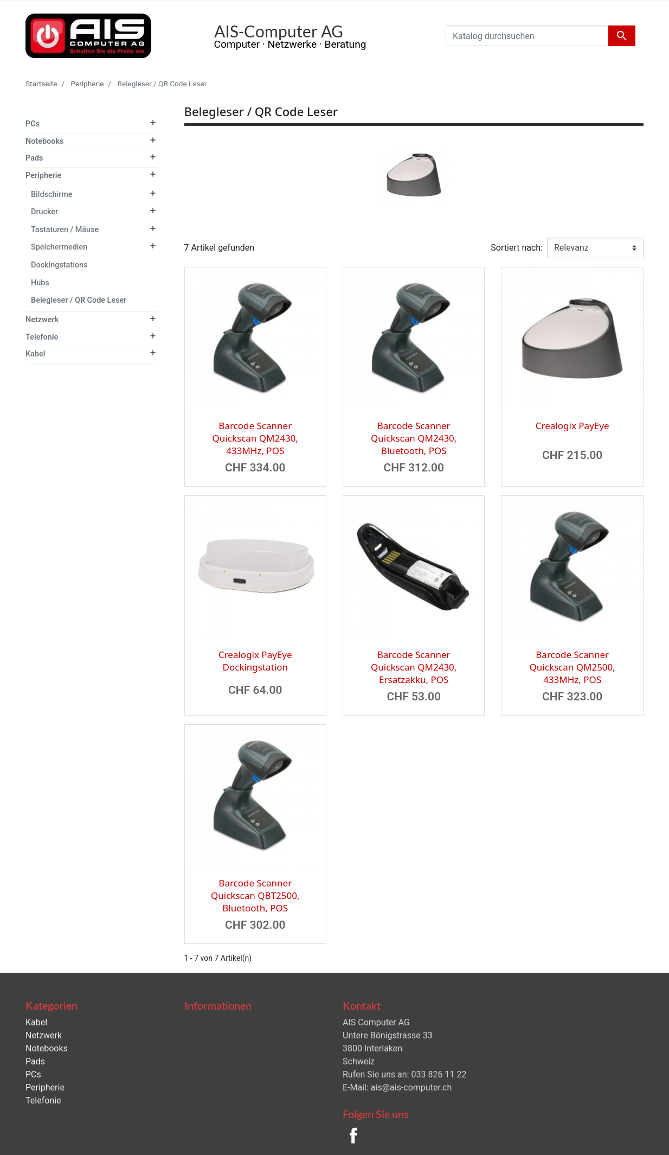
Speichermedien (59, 247)
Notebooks (44, 141)
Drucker (44, 211)
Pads (34, 158)
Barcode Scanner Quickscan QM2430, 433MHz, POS (255, 438)
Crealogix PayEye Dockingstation (255, 660)
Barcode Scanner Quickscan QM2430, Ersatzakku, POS (413, 667)
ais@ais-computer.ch (411, 1087)
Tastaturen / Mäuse (65, 229)
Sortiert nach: (517, 248)
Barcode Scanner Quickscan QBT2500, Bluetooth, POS (255, 895)
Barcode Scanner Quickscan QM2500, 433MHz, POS (572, 667)
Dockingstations (59, 265)
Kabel (35, 354)
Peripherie (43, 175)
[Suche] (540, 35)
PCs (32, 124)
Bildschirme (51, 194)
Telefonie (41, 337)
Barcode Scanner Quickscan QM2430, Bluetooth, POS (413, 438)
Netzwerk (42, 319)
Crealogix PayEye (572, 425)
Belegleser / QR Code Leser (78, 300)
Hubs (40, 283)
